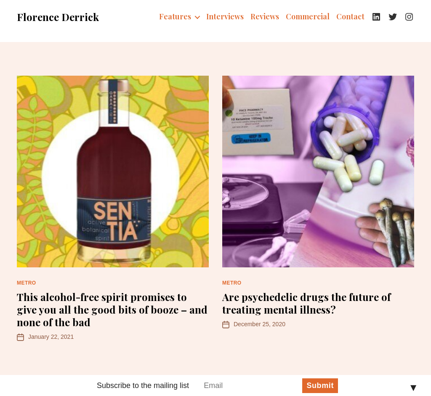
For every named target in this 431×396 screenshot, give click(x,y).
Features (175, 16)
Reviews (264, 16)
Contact (350, 16)
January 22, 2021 (51, 336)
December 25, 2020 (259, 324)
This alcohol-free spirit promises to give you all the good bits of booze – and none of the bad (112, 309)
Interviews (225, 16)
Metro (26, 283)
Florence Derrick (58, 17)
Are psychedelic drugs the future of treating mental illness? (306, 303)
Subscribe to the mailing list (143, 385)
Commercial (308, 16)
